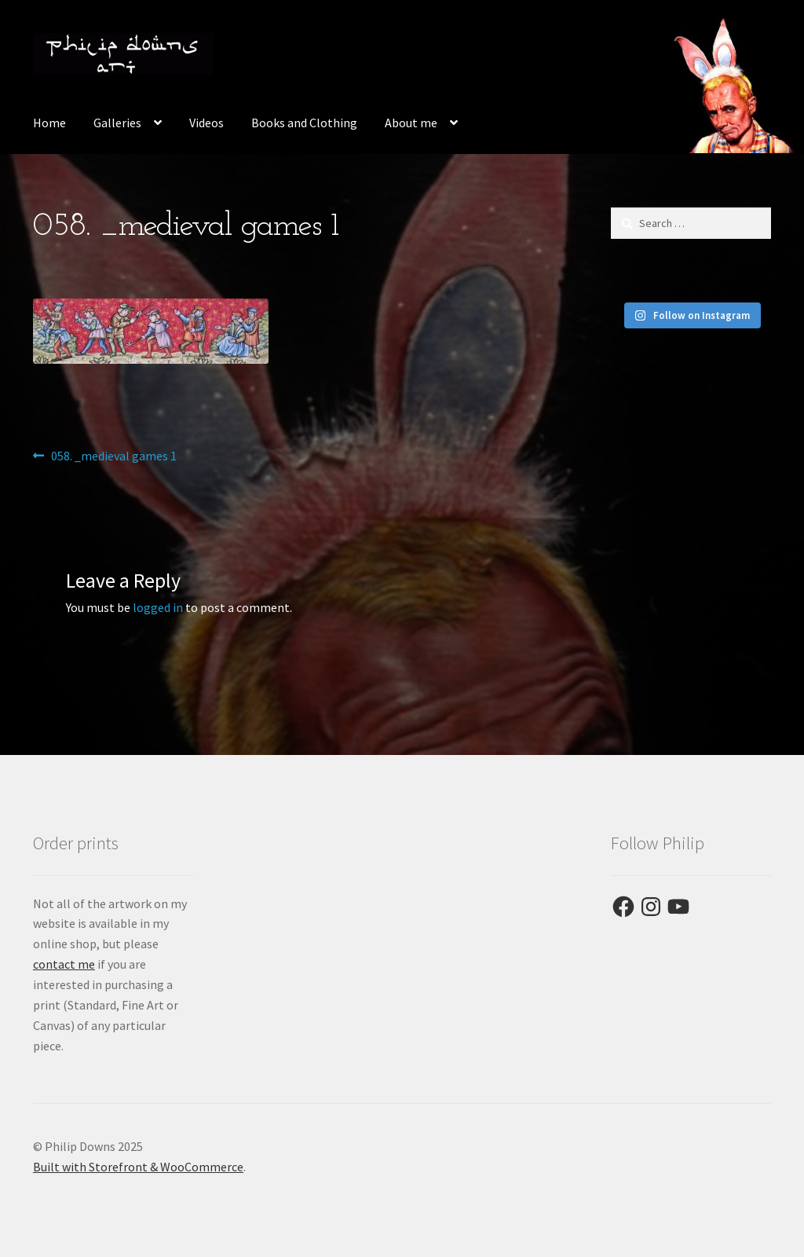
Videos (206, 122)
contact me (64, 964)
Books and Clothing (304, 122)
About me (411, 122)
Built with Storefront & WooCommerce (138, 1167)
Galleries (117, 122)
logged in (158, 607)
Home (49, 122)
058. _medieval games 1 (113, 456)
